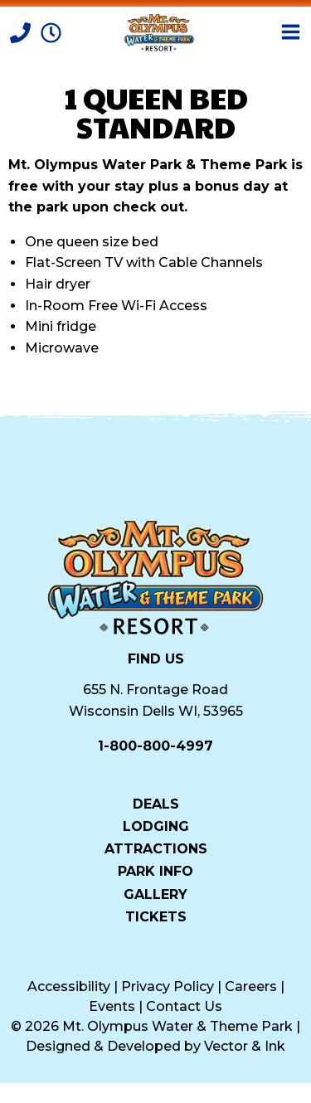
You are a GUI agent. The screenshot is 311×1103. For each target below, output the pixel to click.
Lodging (156, 826)
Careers (251, 986)
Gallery (155, 894)
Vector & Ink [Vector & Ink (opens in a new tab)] (244, 1046)
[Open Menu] (290, 32)
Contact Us (184, 1006)
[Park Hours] (51, 31)
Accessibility (68, 986)
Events (112, 1006)
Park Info (155, 870)
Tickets (156, 916)
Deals (156, 803)
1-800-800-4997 (155, 746)
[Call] (22, 31)
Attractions (155, 848)
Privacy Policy (167, 986)
